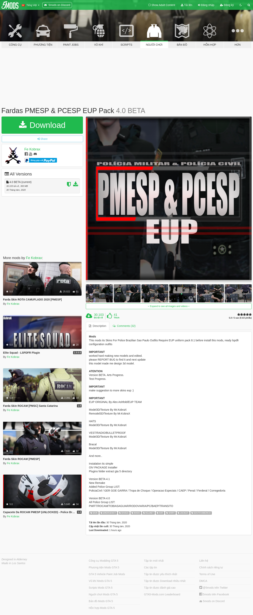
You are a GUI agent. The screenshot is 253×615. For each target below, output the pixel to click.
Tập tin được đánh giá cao (160, 587)
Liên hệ (203, 560)
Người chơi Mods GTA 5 (103, 594)
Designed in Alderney (14, 559)
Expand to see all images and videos (169, 306)
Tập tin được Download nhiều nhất (165, 580)
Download (42, 125)
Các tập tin (150, 567)
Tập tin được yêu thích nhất (160, 574)
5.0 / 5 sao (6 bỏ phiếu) (240, 318)
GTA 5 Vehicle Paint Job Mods (107, 574)
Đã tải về (98, 317)
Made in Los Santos (13, 563)
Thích (116, 317)
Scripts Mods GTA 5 (100, 587)
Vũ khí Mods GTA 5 (100, 580)
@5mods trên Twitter (213, 587)
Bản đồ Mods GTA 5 (101, 601)
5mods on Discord (212, 601)
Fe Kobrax (32, 149)
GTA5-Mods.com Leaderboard (162, 594)
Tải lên (186, 5)
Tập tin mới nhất (154, 560)
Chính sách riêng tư (211, 567)
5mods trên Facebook (214, 594)
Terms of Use (207, 574)
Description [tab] (97, 325)
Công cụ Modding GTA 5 (103, 560)
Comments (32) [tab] (124, 325)
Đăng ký (227, 5)
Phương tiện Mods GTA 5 (104, 567)
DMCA (203, 580)
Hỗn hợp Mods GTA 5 (102, 607)
